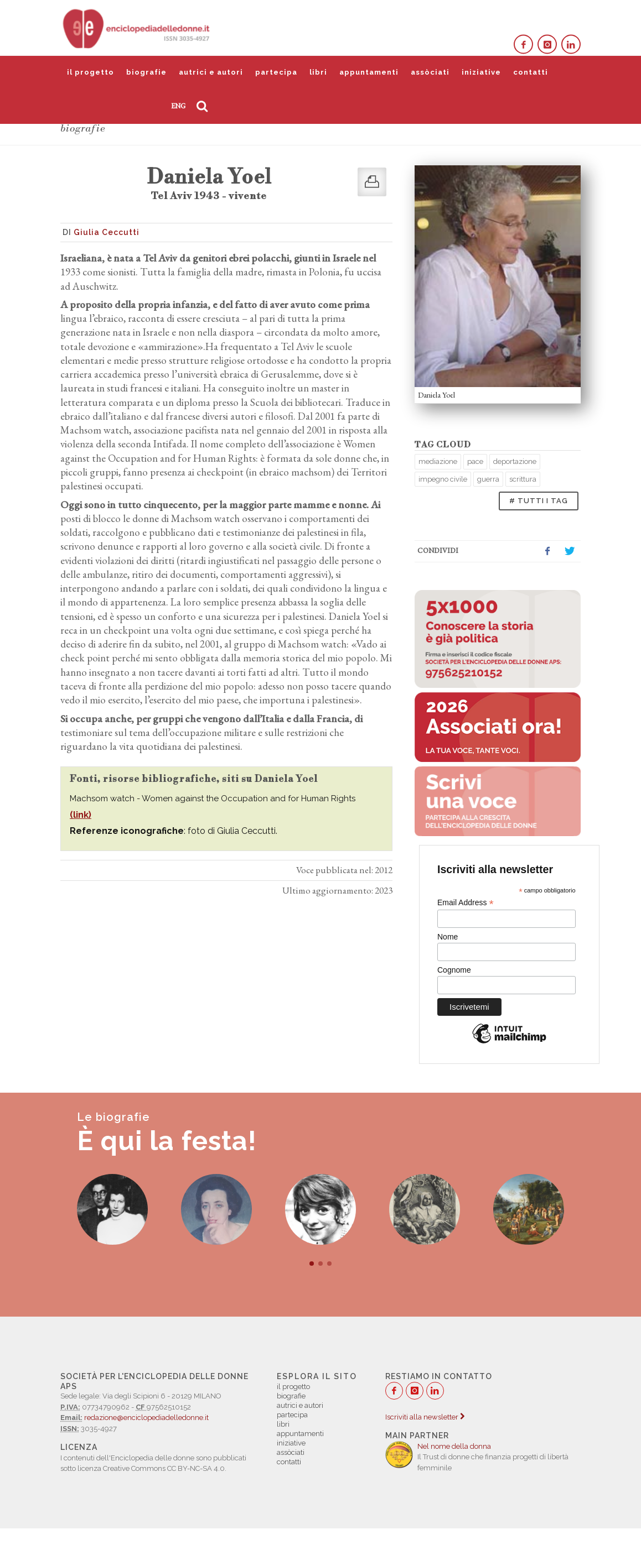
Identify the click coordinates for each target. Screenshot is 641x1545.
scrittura (522, 479)
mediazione (437, 461)
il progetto (90, 72)
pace (475, 461)
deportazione (514, 461)
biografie (146, 72)
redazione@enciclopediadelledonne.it (146, 1417)
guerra (488, 479)
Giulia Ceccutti (106, 232)
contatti (530, 72)
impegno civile (442, 479)
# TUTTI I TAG (538, 501)
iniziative (481, 72)
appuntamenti (369, 72)
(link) (80, 815)
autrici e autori (211, 72)
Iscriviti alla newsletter (424, 1417)
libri (318, 72)
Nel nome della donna (454, 1446)
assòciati (430, 72)
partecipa (276, 72)
